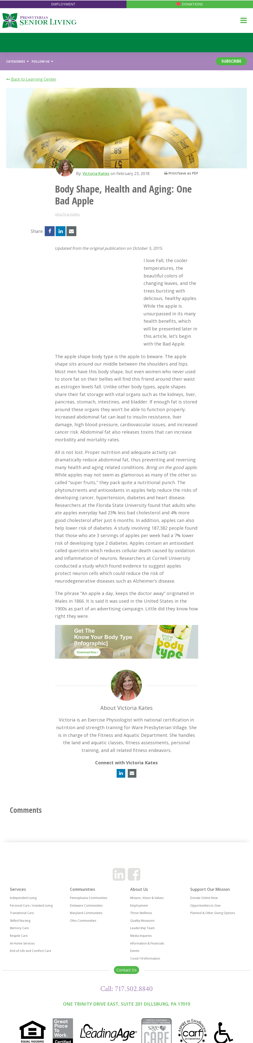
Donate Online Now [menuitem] (204, 883)
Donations (192, 4)
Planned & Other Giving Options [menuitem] (212, 898)
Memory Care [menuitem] (19, 913)
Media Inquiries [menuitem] (141, 921)
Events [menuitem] (134, 936)
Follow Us (42, 61)
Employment (63, 4)
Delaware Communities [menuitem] (86, 891)
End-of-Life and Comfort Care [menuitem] (30, 936)
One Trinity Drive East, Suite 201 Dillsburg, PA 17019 (126, 989)
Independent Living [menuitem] (23, 883)
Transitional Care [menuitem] (22, 898)
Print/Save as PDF (181, 173)
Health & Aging (67, 214)
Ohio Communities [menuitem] (83, 906)
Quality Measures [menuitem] (142, 906)
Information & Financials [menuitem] (147, 928)
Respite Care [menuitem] (19, 921)
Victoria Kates (97, 173)
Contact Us (126, 955)
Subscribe (228, 61)
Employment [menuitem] (139, 891)
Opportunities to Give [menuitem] (205, 891)
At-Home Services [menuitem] (22, 928)
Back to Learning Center (31, 79)
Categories (17, 61)
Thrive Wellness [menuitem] (141, 898)
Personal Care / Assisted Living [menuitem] (31, 891)
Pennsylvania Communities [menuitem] (88, 883)
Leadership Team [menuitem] (142, 913)
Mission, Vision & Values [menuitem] (147, 883)
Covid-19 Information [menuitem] (145, 944)
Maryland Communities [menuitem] (86, 898)
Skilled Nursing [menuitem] (20, 906)
